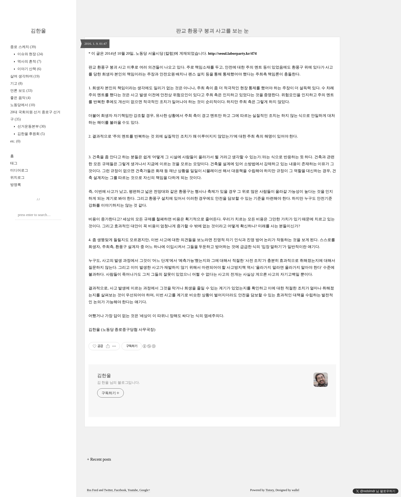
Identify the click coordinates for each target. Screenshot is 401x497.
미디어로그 (19, 170)
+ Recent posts (99, 459)
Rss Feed (92, 490)
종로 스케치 (23, 47)
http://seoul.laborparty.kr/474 (232, 53)
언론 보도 (21, 91)
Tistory (269, 490)
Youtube (133, 490)
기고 (16, 83)
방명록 (15, 185)
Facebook (120, 490)
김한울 (38, 30)
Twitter (108, 490)
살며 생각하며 (24, 76)
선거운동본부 (31, 126)
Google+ (144, 490)
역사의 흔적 (28, 61)
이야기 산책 (28, 69)
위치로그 (17, 177)
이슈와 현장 (29, 54)
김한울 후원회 (30, 134)
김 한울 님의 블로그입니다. (118, 383)
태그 (13, 163)
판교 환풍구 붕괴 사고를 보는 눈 (212, 30)
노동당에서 (22, 105)
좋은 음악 (20, 98)
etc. (15, 141)
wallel (295, 490)
